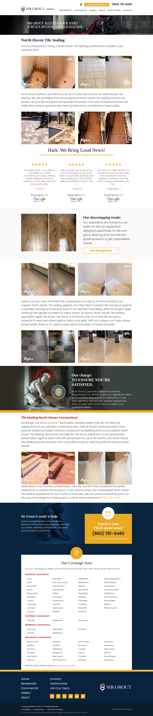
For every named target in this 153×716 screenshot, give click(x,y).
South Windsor (110, 582)
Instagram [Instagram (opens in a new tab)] (52, 696)
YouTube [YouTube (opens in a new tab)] (70, 696)
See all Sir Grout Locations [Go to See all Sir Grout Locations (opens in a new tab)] (64, 665)
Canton (30, 600)
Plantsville (83, 600)
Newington (83, 593)
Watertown (58, 620)
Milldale (82, 586)
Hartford (56, 604)
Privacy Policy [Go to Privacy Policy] (39, 709)
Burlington (31, 597)
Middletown (84, 582)
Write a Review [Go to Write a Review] (81, 4)
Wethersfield (109, 600)
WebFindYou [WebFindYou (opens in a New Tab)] (127, 709)
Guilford (30, 660)
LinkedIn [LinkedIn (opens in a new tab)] (77, 696)
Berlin (29, 582)
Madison (56, 645)
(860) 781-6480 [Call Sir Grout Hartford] (122, 4)
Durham (30, 611)
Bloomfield (31, 586)
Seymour (82, 660)
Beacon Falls (32, 641)
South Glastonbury (112, 579)
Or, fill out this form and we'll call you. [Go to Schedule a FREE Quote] (108, 538)
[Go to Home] (38, 9)
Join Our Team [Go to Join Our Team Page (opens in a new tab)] (60, 688)
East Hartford (59, 586)
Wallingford (109, 593)
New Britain (83, 589)
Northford (83, 645)
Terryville (31, 620)
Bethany (30, 645)
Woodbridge (109, 656)
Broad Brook (32, 593)
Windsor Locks (110, 608)
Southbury (108, 641)
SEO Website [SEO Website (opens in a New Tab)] (116, 709)
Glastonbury (58, 600)
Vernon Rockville (111, 589)
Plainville (82, 597)
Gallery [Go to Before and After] (93, 10)
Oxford (81, 652)
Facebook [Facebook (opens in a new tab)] (58, 696)
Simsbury (82, 611)
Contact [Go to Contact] (127, 10)
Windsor (107, 604)
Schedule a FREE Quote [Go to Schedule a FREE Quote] (96, 4)
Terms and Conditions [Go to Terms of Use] (55, 709)
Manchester (58, 608)
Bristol (29, 589)
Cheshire (31, 652)
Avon (29, 579)
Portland (82, 604)
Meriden (56, 611)
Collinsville (31, 604)
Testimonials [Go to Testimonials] (114, 10)
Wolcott (107, 652)
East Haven (32, 656)
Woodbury (83, 620)
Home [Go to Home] (25, 679)
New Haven (58, 656)
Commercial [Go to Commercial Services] (80, 10)
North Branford (59, 660)
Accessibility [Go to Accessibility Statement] (25, 709)
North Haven (84, 641)
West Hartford (110, 597)
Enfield (55, 593)
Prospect (82, 656)
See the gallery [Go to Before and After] (101, 251)
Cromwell (31, 608)
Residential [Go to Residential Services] (65, 10)
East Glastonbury (60, 582)
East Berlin (57, 579)
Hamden (56, 641)
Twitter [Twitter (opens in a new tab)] (64, 696)
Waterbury (109, 645)
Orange (82, 649)
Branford (31, 649)
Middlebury (58, 649)
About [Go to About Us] (102, 10)
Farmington (58, 597)
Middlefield (83, 579)
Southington (109, 586)
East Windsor (58, 589)
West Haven (109, 649)
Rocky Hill (82, 608)
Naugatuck (58, 652)
